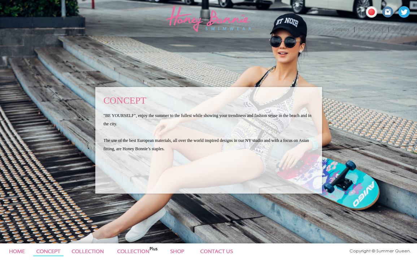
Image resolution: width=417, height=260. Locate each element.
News (182, 251)
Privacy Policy (370, 29)
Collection (91, 251)
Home (15, 251)
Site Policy (401, 29)
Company (341, 29)
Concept (48, 251)
